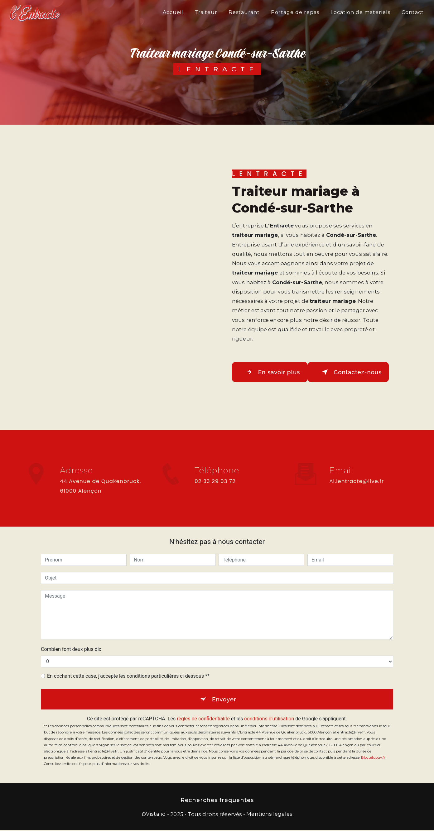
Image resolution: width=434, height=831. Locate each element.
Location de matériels (360, 12)
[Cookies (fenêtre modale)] (2, 827)
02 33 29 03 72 (215, 487)
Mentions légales (269, 815)
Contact (412, 12)
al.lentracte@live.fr (356, 476)
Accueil (172, 12)
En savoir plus (273, 372)
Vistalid (156, 815)
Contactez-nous (352, 372)
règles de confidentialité (203, 720)
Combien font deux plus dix (71, 649)
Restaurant (243, 12)
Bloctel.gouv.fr (373, 758)
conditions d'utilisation (269, 720)
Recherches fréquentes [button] (217, 801)
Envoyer (224, 699)
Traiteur (205, 12)
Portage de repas (295, 12)
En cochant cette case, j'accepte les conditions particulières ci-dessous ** (128, 676)
